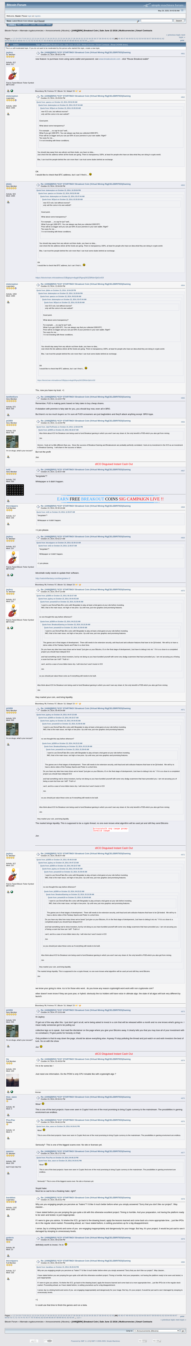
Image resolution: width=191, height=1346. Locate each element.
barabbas (10, 1197)
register (37, 16)
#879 (183, 1239)
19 (51, 38)
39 (103, 38)
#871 (183, 710)
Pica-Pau (10, 1120)
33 (87, 38)
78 (45, 41)
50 (132, 38)
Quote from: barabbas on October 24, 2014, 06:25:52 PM (57, 1267)
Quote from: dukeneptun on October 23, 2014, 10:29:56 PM (58, 190)
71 (26, 41)
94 (86, 41)
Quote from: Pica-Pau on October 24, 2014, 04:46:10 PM (57, 1158)
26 (69, 38)
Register (41, 25)
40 (105, 38)
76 (39, 41)
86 (65, 41)
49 (129, 38)
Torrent (41, 21)
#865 (183, 398)
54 (142, 38)
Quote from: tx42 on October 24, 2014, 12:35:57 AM (55, 512)
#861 (183, 54)
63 (6, 41)
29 (77, 38)
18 (48, 38)
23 (61, 38)
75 (37, 41)
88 (70, 41)
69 (21, 41)
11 (30, 38)
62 (163, 38)
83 (57, 41)
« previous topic (173, 35)
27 (72, 38)
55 (145, 38)
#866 (183, 422)
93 (83, 41)
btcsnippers (12, 506)
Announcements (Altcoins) (57, 30)
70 (24, 41)
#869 (183, 538)
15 (41, 38)
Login (33, 25)
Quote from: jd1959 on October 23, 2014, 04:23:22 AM (60, 621)
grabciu (10, 1237)
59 (155, 38)
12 (33, 38)
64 (8, 41)
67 (16, 41)
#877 (183, 1153)
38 (100, 38)
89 (73, 41)
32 (84, 38)
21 (56, 38)
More (48, 25)
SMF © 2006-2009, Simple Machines (105, 1341)
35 (92, 38)
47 (124, 38)
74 (34, 41)
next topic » (182, 36)
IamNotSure (12, 397)
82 (55, 41)
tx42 (8, 469)
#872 (183, 855)
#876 (183, 1121)
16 (43, 38)
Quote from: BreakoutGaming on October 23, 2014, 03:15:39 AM (66, 624)
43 (113, 38)
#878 (183, 1199)
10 (28, 38)
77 (42, 41)
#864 (183, 285)
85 (63, 41)
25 (66, 38)
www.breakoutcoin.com (109, 59)
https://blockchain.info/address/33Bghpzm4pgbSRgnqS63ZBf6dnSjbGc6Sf (69, 277)
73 (32, 41)
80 (50, 41)
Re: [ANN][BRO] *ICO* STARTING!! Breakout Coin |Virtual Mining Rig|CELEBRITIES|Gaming (86, 52)
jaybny (9, 52)
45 (119, 38)
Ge (7, 1059)
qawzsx (10, 1151)
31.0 (36, 21)
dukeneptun (12, 96)
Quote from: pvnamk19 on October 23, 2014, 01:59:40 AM (61, 602)
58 (153, 38)
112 (91, 41)
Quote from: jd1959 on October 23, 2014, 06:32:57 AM (58, 430)
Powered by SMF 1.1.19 (80, 1341)
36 (95, 38)
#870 (183, 591)
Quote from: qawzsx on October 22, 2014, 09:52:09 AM (56, 102)
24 (64, 38)
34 (90, 38)
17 (46, 38)
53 (140, 38)
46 (122, 38)
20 (53, 38)
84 (60, 41)
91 (78, 41)
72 (29, 41)
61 (161, 38)
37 (97, 38)
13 (35, 38)
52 (137, 38)
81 (52, 41)
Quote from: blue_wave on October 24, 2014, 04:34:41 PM (58, 1126)
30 (79, 38)
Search (26, 25)
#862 (183, 97)
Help (19, 25)
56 (148, 38)
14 (38, 38)
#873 (183, 1011)
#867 (183, 471)
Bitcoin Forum (11, 30)
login (30, 16)
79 (47, 41)
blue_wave (11, 1097)
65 (11, 41)
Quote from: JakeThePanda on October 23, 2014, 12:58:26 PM (59, 427)
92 (81, 41)
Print (182, 40)
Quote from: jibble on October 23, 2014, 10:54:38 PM (56, 290)
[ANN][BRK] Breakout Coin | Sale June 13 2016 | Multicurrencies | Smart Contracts (112, 30)
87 (68, 41)
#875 (183, 1098)
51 (135, 38)
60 (158, 38)
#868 (183, 507)
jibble (9, 184)
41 (108, 38)
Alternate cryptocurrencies (32, 30)
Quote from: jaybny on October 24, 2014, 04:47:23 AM (56, 715)
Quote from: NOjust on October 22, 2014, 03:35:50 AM (60, 108)
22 (59, 38)
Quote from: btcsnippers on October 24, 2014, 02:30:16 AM (58, 543)
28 (74, 38)
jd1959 (9, 421)
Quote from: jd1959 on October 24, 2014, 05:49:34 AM (56, 860)
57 (150, 38)
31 (82, 38)
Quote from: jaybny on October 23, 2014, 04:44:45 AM (58, 599)
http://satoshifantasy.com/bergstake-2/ (52, 578)
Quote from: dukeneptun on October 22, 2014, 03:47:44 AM (60, 105)
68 (19, 41)
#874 (183, 1060)
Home (12, 25)
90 (76, 41)
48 (127, 38)
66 (14, 41)
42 (110, 38)
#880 (183, 1262)
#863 (183, 185)
